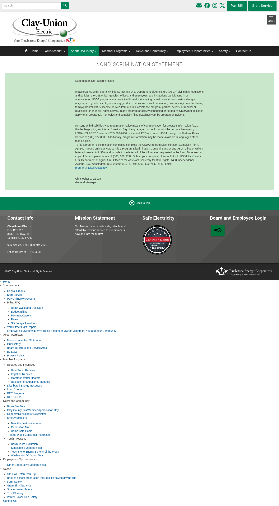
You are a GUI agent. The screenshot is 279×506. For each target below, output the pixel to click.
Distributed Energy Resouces (24, 385)
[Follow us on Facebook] (207, 6)
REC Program (15, 393)
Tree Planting (15, 493)
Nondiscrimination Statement (24, 340)
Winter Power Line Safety (22, 497)
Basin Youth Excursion (24, 444)
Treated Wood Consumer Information (29, 434)
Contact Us (243, 51)
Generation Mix (20, 427)
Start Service (14, 294)
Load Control (14, 389)
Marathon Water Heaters (25, 377)
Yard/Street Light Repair (21, 327)
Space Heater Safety (19, 489)
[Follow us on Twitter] (222, 6)
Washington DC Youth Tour (27, 455)
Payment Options (21, 315)
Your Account (54, 51)
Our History (14, 344)
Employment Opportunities (193, 51)
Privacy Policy (15, 355)
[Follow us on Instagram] (214, 6)
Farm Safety (14, 481)
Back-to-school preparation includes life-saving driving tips (41, 477)
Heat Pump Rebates (23, 370)
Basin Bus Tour (16, 406)
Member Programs (116, 51)
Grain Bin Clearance (19, 485)
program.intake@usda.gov (91, 167)
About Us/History (83, 51)
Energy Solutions (17, 417)
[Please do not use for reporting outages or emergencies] (199, 6)
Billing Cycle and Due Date (27, 307)
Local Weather (175, 28)
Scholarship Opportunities (26, 447)
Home (34, 51)
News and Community (152, 51)
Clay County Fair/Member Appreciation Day (33, 410)
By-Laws (12, 351)
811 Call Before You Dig (21, 474)
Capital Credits (16, 291)
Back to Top (143, 202)
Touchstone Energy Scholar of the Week (35, 451)
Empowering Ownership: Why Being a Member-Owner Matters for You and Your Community (61, 330)
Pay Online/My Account (21, 298)
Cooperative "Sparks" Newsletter (26, 413)
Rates (14, 319)
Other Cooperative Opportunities (26, 464)
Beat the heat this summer (26, 423)
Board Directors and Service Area (27, 347)
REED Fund (14, 397)
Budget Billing (19, 311)
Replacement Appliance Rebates (30, 381)
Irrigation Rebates (21, 374)
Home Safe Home (21, 430)
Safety (224, 51)
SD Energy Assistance (24, 323)
